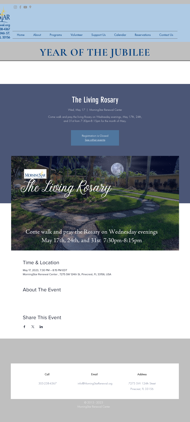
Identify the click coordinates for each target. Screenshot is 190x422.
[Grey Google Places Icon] (30, 7)
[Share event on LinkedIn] (41, 326)
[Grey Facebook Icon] (20, 7)
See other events (95, 139)
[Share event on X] (32, 326)
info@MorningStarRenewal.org (95, 383)
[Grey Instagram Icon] (15, 7)
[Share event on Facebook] (24, 326)
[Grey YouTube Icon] (25, 7)
